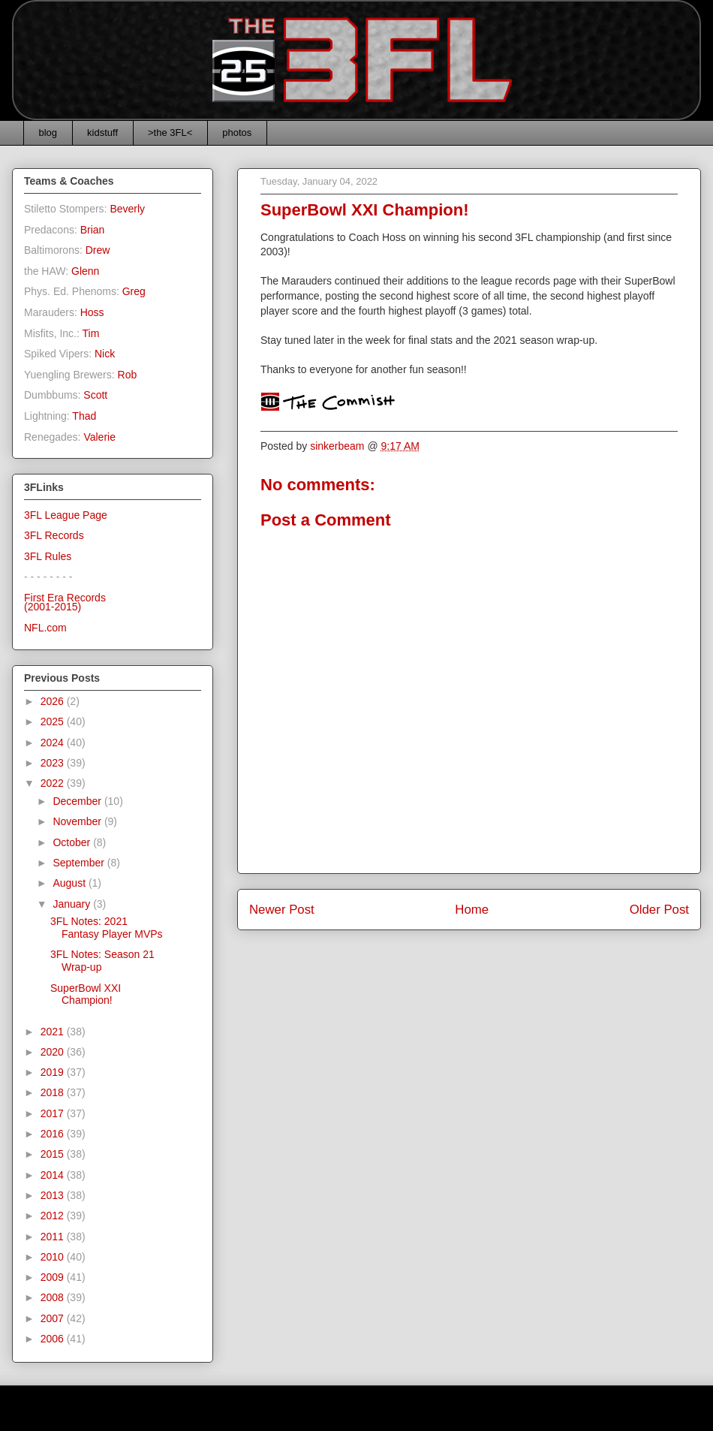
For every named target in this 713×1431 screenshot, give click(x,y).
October (73, 842)
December (78, 801)
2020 (54, 1052)
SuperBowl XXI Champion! (85, 994)
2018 (54, 1092)
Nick (105, 354)
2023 (54, 763)
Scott (95, 395)
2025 (54, 722)
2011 (54, 1237)
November (78, 821)
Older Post (659, 909)
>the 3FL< (170, 132)
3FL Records (54, 535)
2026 (54, 701)
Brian (92, 230)
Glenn (85, 271)
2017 (54, 1113)
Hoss (92, 312)
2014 (54, 1175)
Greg (134, 291)
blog (48, 132)
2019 (54, 1072)
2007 (54, 1318)
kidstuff (102, 132)
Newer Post (281, 909)
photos (236, 132)
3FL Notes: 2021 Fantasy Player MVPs (106, 927)
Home (472, 909)
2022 (54, 783)
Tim (91, 333)
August (70, 883)
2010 (54, 1257)
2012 (54, 1216)
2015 (54, 1154)
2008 (54, 1297)
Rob (127, 375)
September (80, 863)
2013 (54, 1195)
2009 (54, 1277)
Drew (98, 250)
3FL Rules (47, 556)
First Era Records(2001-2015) (65, 602)
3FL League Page (65, 515)
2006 (54, 1339)
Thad (84, 416)
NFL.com (45, 628)
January (73, 904)
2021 (54, 1032)
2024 (54, 743)
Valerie (99, 437)
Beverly (127, 209)
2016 (54, 1134)
